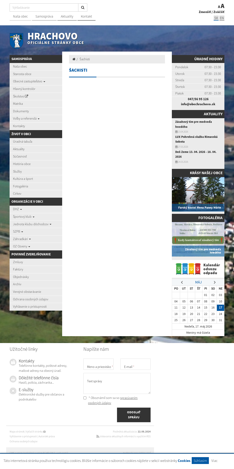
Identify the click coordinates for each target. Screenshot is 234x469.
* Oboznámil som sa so (110, 400)
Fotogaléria (20, 186)
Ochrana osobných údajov (30, 299)
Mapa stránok (17, 431)
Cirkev (17, 193)
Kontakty (19, 126)
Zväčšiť (218, 12)
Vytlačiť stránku (36, 431)
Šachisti (85, 59)
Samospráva (44, 16)
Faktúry (18, 269)
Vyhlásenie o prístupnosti (30, 306)
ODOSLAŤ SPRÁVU (134, 414)
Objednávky (21, 277)
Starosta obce (22, 74)
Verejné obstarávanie (27, 292)
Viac (214, 460)
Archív (17, 284)
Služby (17, 171)
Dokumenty (21, 111)
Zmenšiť (205, 12)
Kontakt (86, 16)
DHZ (17, 209)
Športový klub (24, 217)
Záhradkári (22, 239)
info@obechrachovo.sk (198, 104)
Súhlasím (200, 460)
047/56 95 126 (198, 99)
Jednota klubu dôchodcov (32, 224)
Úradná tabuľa (22, 141)
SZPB (18, 231)
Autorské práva (47, 436)
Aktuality (67, 16)
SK (216, 18)
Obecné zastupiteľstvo (29, 81)
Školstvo (20, 96)
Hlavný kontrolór (24, 89)
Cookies (184, 460)
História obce (22, 164)
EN (222, 18)
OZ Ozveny (21, 246)
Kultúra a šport (23, 179)
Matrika (18, 104)
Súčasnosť (20, 156)
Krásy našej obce (206, 173)
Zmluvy (18, 262)
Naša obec (20, 16)
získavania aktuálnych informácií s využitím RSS (123, 436)
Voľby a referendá (26, 118)
